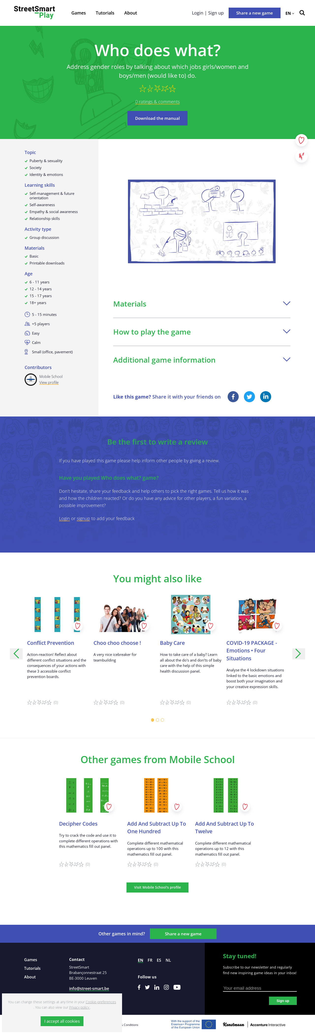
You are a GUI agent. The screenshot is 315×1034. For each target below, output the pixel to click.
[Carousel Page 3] (162, 720)
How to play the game (201, 332)
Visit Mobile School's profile (157, 887)
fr (150, 960)
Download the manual (157, 118)
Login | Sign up (208, 13)
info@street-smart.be (89, 988)
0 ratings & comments (157, 102)
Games (78, 13)
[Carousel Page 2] (157, 720)
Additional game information (201, 360)
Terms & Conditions (124, 1025)
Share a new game (254, 13)
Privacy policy (79, 1007)
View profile (49, 382)
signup (83, 518)
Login (64, 518)
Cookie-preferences (101, 1002)
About (130, 13)
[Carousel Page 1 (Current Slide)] (152, 720)
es (159, 960)
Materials (201, 304)
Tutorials (105, 13)
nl (168, 960)
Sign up (283, 1001)
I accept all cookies (62, 1021)
